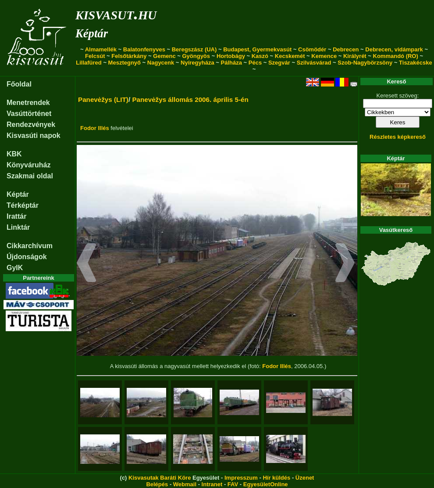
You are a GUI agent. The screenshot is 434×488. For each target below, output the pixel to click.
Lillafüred (89, 62)
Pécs (255, 62)
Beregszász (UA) (194, 49)
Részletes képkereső (398, 137)
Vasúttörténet (29, 113)
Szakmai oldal (30, 176)
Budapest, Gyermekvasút (257, 49)
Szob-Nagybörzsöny (365, 62)
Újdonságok (27, 256)
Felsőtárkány (128, 56)
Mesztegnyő (124, 62)
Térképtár (23, 205)
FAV (233, 484)
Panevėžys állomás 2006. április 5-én (190, 99)
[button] (86, 264)
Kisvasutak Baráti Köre (159, 477)
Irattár (16, 216)
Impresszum (241, 477)
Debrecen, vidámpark (394, 49)
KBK (14, 154)
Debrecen (346, 49)
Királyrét (354, 56)
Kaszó (260, 56)
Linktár (18, 227)
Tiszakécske (415, 62)
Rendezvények (31, 124)
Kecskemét (290, 56)
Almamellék (101, 49)
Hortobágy (231, 56)
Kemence (324, 56)
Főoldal (19, 84)
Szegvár (279, 62)
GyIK (15, 267)
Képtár (91, 33)
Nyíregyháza (197, 62)
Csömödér (312, 49)
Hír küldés (276, 477)
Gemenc (164, 56)
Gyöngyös (196, 56)
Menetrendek (28, 102)
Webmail (184, 484)
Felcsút (95, 56)
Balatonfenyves (144, 49)
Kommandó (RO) (395, 56)
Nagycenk (160, 62)
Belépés (157, 484)
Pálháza (231, 62)
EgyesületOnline (265, 484)
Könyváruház (28, 165)
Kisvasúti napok (33, 135)
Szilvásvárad (314, 62)
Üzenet (304, 477)
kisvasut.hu (116, 13)
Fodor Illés (94, 128)
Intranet (212, 484)
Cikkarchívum (30, 245)
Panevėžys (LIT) (103, 99)
